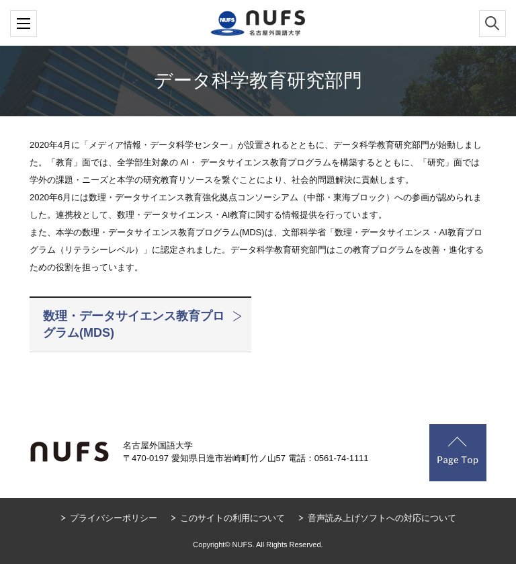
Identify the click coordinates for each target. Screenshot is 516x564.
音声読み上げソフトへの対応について (382, 518)
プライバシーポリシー (113, 518)
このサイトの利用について (232, 518)
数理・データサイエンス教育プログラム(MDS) (133, 324)
